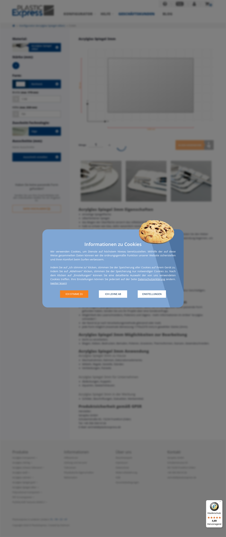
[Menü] (220, 502)
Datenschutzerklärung (151, 279)
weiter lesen (58, 283)
